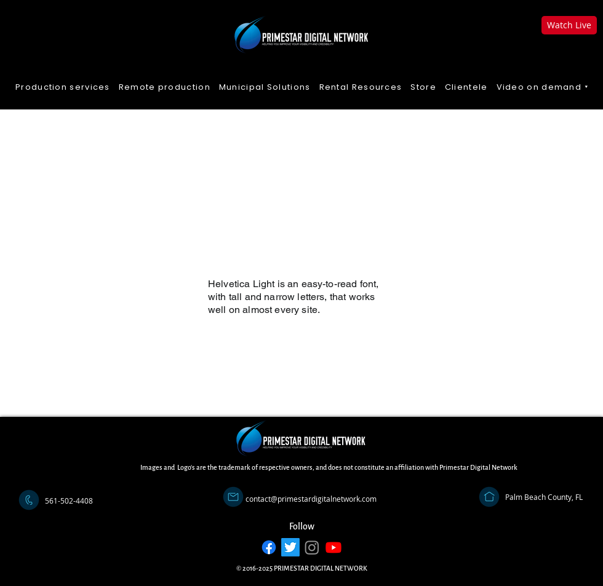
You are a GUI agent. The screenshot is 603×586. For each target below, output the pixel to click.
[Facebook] (269, 547)
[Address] (489, 497)
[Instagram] (312, 547)
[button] (543, 87)
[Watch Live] (569, 25)
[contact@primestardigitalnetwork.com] (311, 498)
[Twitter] (290, 547)
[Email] (233, 497)
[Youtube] (333, 547)
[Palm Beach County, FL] (544, 497)
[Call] (29, 500)
